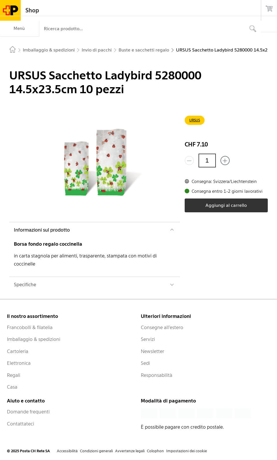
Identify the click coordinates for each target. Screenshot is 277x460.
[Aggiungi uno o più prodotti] (225, 160)
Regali (13, 375)
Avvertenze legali (130, 451)
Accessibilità (67, 451)
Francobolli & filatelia (30, 327)
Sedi (145, 363)
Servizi (148, 339)
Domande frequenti (28, 412)
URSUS (194, 120)
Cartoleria (17, 351)
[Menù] (19, 29)
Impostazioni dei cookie (186, 451)
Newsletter (152, 351)
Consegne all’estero (162, 327)
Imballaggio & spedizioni (33, 339)
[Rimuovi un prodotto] (189, 160)
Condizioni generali (96, 451)
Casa (12, 387)
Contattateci (20, 424)
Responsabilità (156, 375)
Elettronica (19, 363)
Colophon (155, 451)
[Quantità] (207, 160)
